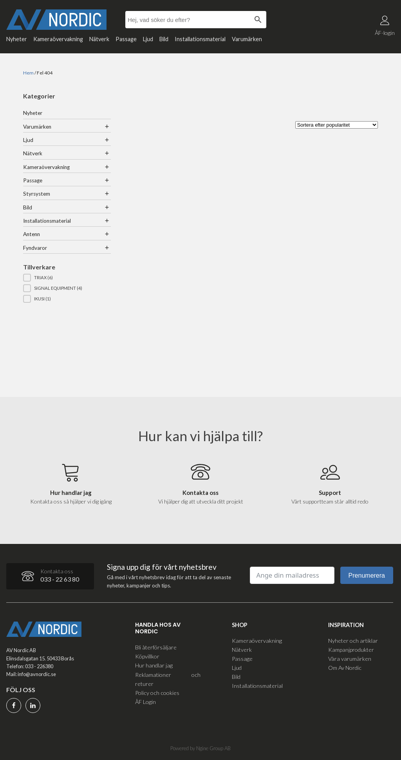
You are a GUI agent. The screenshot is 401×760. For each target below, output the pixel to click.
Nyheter (16, 39)
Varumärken (247, 39)
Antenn (31, 234)
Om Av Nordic (344, 667)
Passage (126, 39)
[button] (67, 278)
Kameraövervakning (58, 39)
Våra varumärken (349, 658)
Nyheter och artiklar (353, 640)
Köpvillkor (147, 656)
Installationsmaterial (200, 39)
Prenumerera (367, 575)
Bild (163, 39)
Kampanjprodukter (351, 649)
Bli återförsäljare (156, 647)
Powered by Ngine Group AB (200, 748)
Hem (28, 73)
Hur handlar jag (154, 665)
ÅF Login (145, 701)
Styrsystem (36, 194)
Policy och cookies (157, 692)
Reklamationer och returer (167, 679)
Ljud (148, 39)
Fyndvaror (35, 248)
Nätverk (99, 39)
